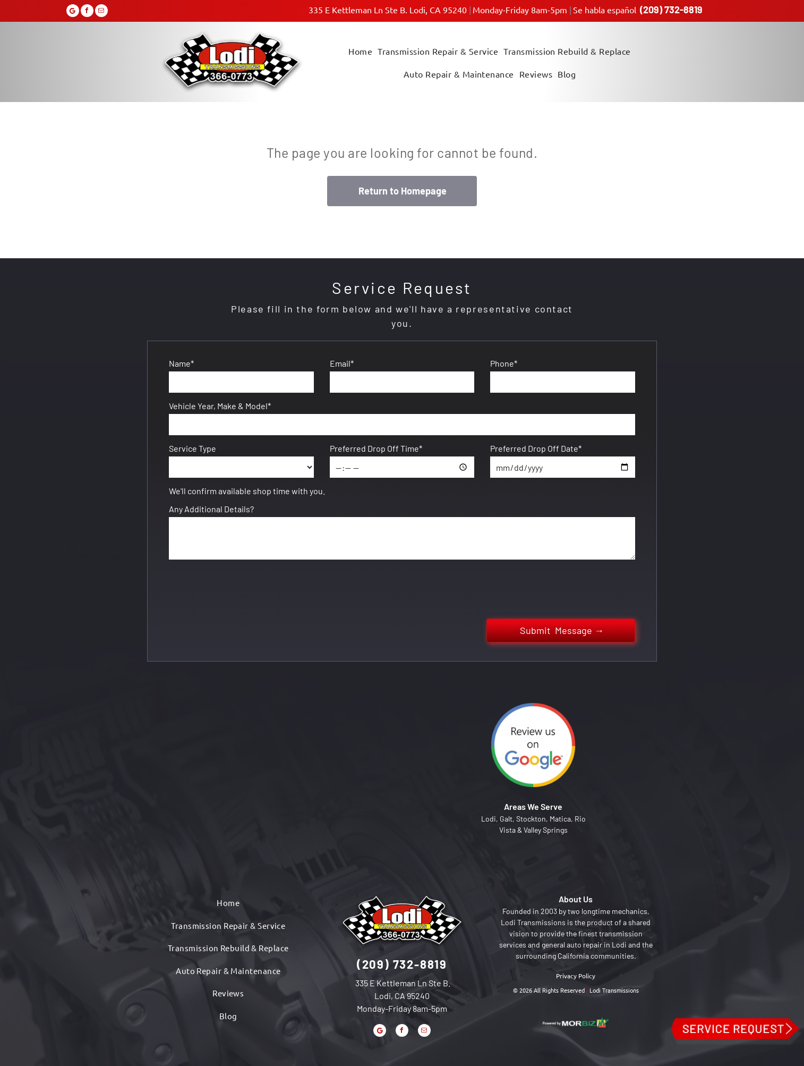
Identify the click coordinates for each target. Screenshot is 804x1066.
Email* (342, 363)
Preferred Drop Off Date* (535, 448)
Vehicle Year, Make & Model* (220, 406)
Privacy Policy (575, 975)
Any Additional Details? (211, 509)
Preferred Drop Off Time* (376, 448)
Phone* (503, 363)
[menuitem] (360, 50)
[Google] (72, 12)
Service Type (192, 448)
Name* (181, 363)
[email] (101, 12)
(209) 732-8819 (671, 9)
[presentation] (249, 587)
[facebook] (87, 12)
